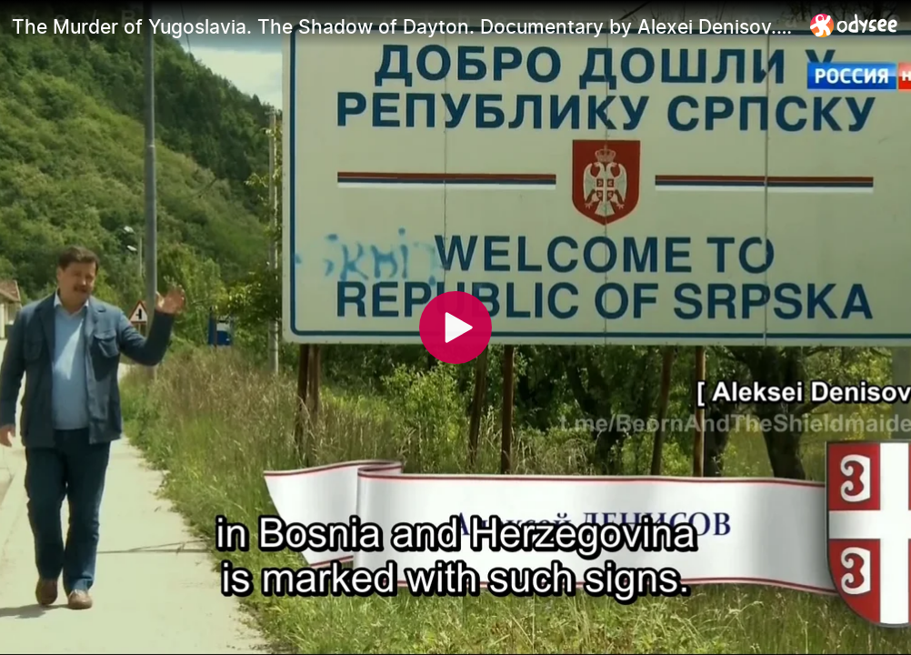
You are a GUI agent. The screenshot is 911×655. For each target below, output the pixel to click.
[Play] (455, 327)
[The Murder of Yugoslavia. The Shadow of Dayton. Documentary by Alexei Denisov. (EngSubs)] (403, 26)
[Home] (854, 25)
